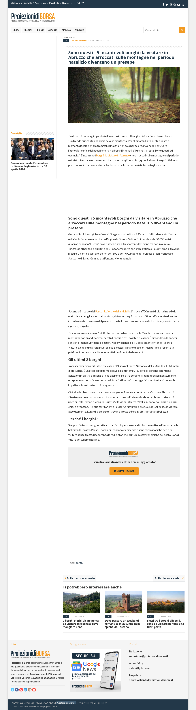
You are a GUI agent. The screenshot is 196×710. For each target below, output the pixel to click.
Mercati (28, 30)
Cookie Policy (100, 702)
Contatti (27, 3)
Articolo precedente (81, 578)
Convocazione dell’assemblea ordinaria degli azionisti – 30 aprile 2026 (29, 166)
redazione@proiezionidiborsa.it (148, 656)
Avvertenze (40, 3)
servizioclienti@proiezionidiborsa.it (151, 680)
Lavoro (52, 30)
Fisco (40, 30)
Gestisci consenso (66, 702)
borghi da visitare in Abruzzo (113, 155)
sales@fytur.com (139, 668)
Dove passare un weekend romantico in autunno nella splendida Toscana (123, 624)
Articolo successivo (168, 578)
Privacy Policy (85, 702)
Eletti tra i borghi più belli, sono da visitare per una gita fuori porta (165, 624)
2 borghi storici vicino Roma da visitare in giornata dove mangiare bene (81, 624)
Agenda (79, 30)
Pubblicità (54, 3)
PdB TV (80, 3)
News (16, 30)
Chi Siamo (15, 3)
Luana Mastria (79, 40)
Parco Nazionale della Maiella (112, 311)
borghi (79, 562)
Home (65, 37)
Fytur (54, 706)
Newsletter (68, 3)
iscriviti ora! (124, 470)
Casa (72, 37)
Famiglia (66, 30)
